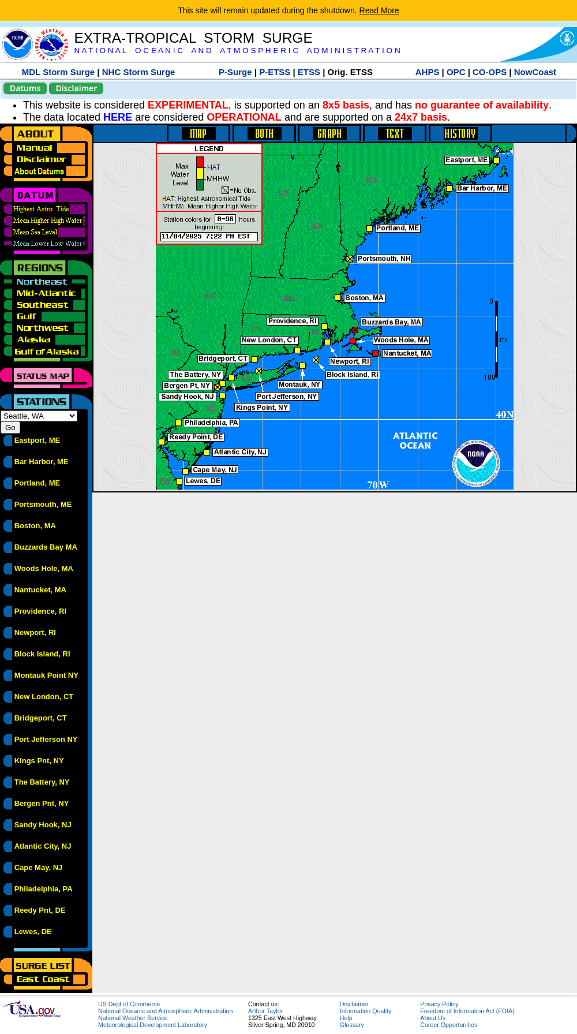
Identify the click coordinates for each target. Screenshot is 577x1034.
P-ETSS (274, 72)
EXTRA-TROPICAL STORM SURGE (193, 38)
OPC (456, 72)
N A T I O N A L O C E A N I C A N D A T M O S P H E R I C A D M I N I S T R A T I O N (237, 50)
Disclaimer (76, 88)
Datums (25, 88)
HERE (117, 117)
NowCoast (535, 72)
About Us (432, 1017)
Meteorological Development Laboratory (152, 1024)
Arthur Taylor (265, 1010)
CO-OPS (490, 72)
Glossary (352, 1024)
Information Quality (365, 1010)
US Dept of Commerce (129, 1004)
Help (346, 1017)
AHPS (427, 72)
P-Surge (235, 72)
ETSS (309, 72)
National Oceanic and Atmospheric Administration (165, 1010)
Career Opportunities (448, 1024)
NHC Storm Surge (138, 72)
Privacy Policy (439, 1004)
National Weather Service (133, 1017)
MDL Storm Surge (58, 72)
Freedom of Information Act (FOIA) (467, 1010)
